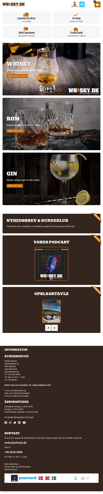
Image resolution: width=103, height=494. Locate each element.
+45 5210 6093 (13, 452)
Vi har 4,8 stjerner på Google (16, 396)
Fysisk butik (76, 32)
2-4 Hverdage (26, 21)
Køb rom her (15, 131)
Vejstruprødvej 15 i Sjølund (76, 36)
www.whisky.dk (10, 369)
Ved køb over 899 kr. (76, 21)
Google (30, 417)
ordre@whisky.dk (11, 372)
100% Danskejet (26, 32)
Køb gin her (15, 186)
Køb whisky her (17, 76)
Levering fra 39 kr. (26, 18)
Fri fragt (76, 18)
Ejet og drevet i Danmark (26, 36)
